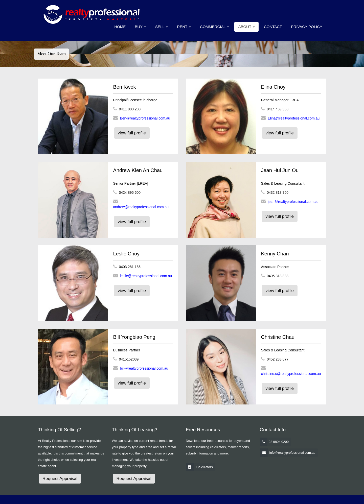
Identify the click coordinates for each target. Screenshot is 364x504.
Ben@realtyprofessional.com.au (145, 118)
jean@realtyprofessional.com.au (293, 202)
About (246, 27)
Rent (184, 27)
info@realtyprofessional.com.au (292, 452)
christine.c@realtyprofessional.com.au (291, 374)
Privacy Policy (306, 27)
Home (120, 27)
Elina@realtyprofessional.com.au (294, 118)
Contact (273, 27)
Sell (161, 27)
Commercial (214, 27)
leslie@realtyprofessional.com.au (146, 276)
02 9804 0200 (279, 442)
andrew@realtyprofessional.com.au (141, 207)
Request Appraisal (59, 478)
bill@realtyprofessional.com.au (144, 368)
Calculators (204, 467)
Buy (140, 27)
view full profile (132, 133)
